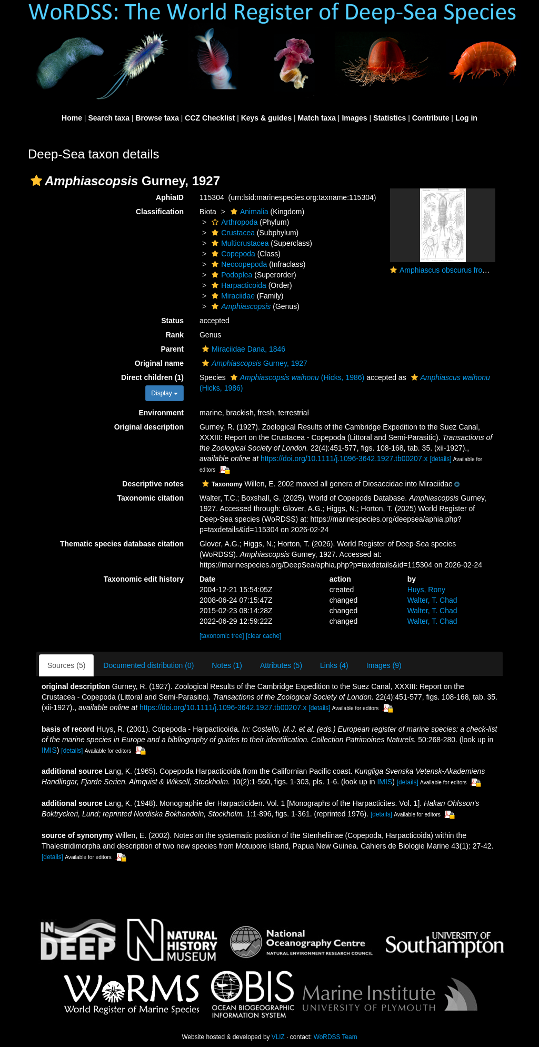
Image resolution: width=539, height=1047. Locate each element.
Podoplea (230, 275)
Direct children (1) (152, 377)
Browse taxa (156, 118)
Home (72, 118)
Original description (149, 427)
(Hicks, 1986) (296, 377)
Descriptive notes (153, 484)
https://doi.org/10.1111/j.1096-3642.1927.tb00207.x (344, 458)
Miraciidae (232, 296)
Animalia (248, 211)
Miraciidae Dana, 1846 (242, 349)
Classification (160, 211)
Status (172, 320)
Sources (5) (66, 665)
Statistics (389, 118)
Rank (175, 335)
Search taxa (108, 118)
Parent (172, 349)
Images (354, 118)
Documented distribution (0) (148, 665)
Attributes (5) (281, 665)
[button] (36, 180)
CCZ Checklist (210, 118)
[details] (440, 459)
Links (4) (334, 665)
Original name (159, 363)
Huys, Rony (426, 589)
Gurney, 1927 (253, 363)
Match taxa (317, 118)
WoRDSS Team (335, 1037)
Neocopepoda (238, 264)
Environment (161, 412)
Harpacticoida (237, 285)
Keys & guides (266, 118)
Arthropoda (233, 222)
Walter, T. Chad (432, 600)
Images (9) (384, 665)
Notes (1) (227, 665)
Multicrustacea (238, 243)
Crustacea (232, 232)
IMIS (49, 750)
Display (164, 393)
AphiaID (170, 197)
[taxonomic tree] (221, 636)
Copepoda (232, 254)
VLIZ (278, 1037)
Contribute (431, 118)
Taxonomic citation (150, 498)
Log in (466, 118)
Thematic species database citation (122, 544)
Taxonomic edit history (144, 579)
